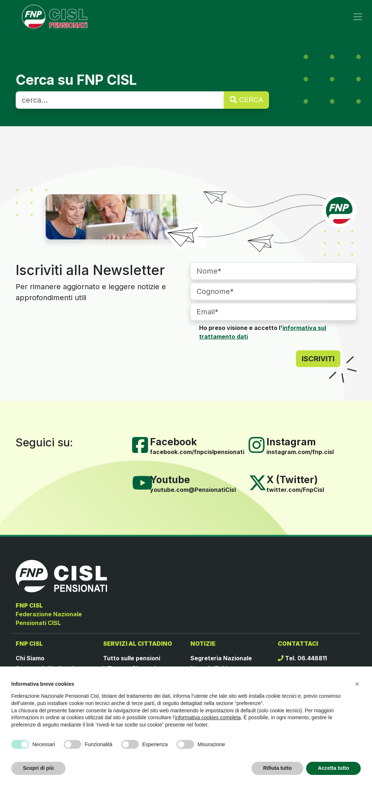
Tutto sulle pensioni (131, 658)
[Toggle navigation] (358, 17)
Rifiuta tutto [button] (277, 768)
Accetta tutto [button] (333, 768)
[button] (357, 684)
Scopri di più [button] (38, 768)
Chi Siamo (30, 658)
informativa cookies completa (208, 717)
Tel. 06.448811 (302, 658)
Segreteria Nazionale (221, 658)
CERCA (246, 99)
